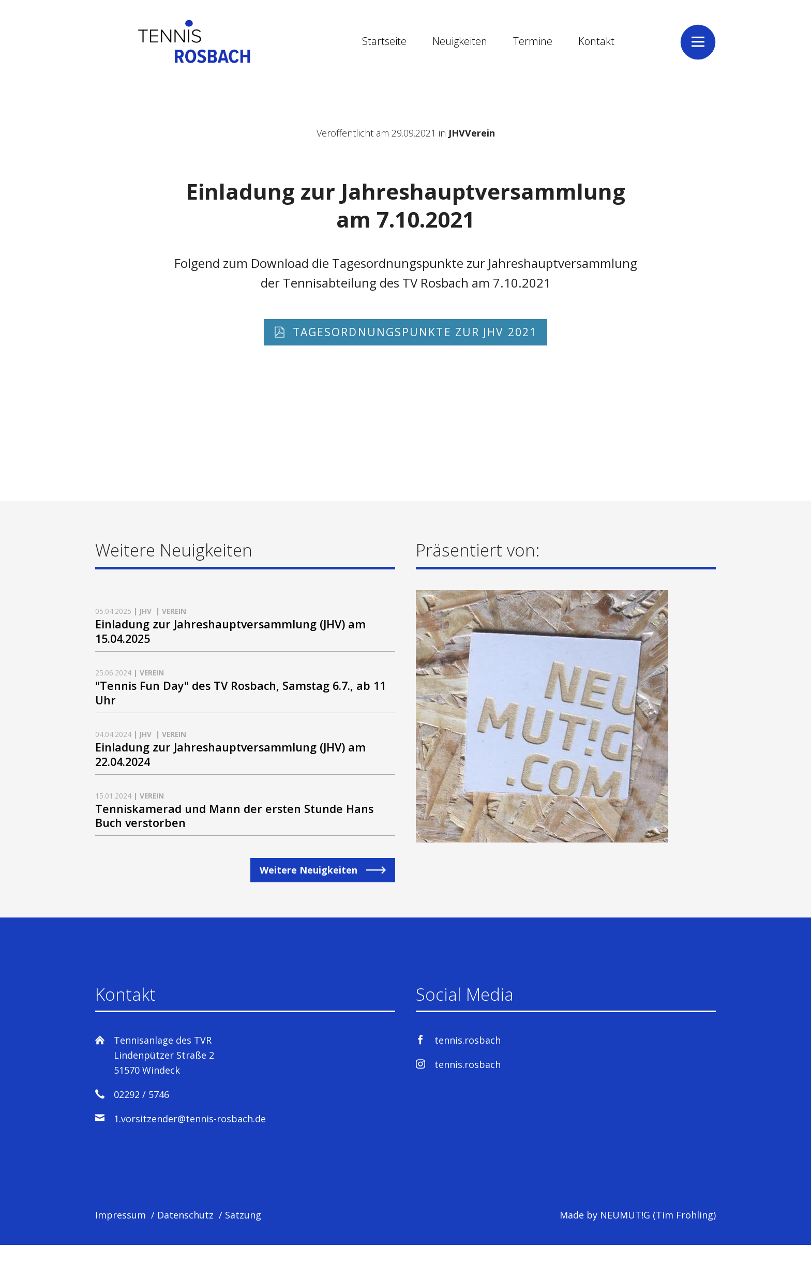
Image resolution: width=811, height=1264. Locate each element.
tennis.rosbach (467, 1060)
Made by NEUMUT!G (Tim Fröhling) (638, 1234)
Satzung (243, 1234)
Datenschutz (185, 1234)
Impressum (120, 1234)
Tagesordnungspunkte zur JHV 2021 (413, 333)
